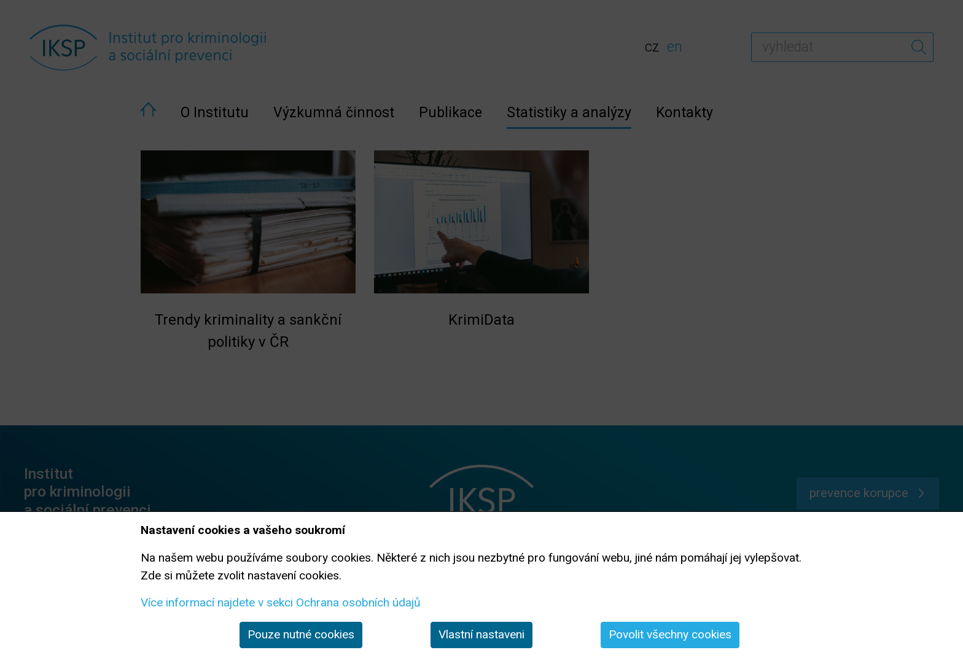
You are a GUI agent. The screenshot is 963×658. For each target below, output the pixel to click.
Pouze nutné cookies (301, 634)
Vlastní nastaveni (481, 634)
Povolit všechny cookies (670, 634)
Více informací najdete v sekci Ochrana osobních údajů (281, 602)
